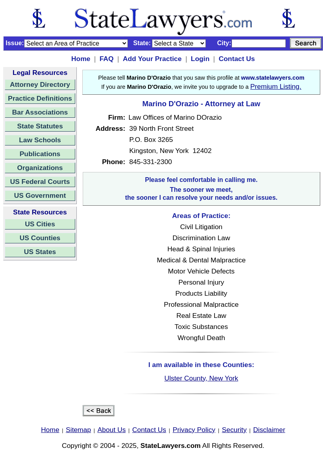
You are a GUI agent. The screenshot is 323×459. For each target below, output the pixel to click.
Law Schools (40, 140)
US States (40, 252)
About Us (111, 430)
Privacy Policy (194, 430)
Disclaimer (269, 430)
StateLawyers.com (171, 445)
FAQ (106, 59)
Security (234, 430)
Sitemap (78, 430)
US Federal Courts (40, 182)
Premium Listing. (275, 86)
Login (200, 59)
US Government (40, 195)
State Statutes (40, 126)
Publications (39, 154)
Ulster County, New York (201, 378)
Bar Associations (40, 112)
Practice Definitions (40, 98)
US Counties (39, 238)
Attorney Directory (40, 84)
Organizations (40, 168)
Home (80, 59)
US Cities (40, 224)
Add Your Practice (152, 59)
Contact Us (236, 59)
